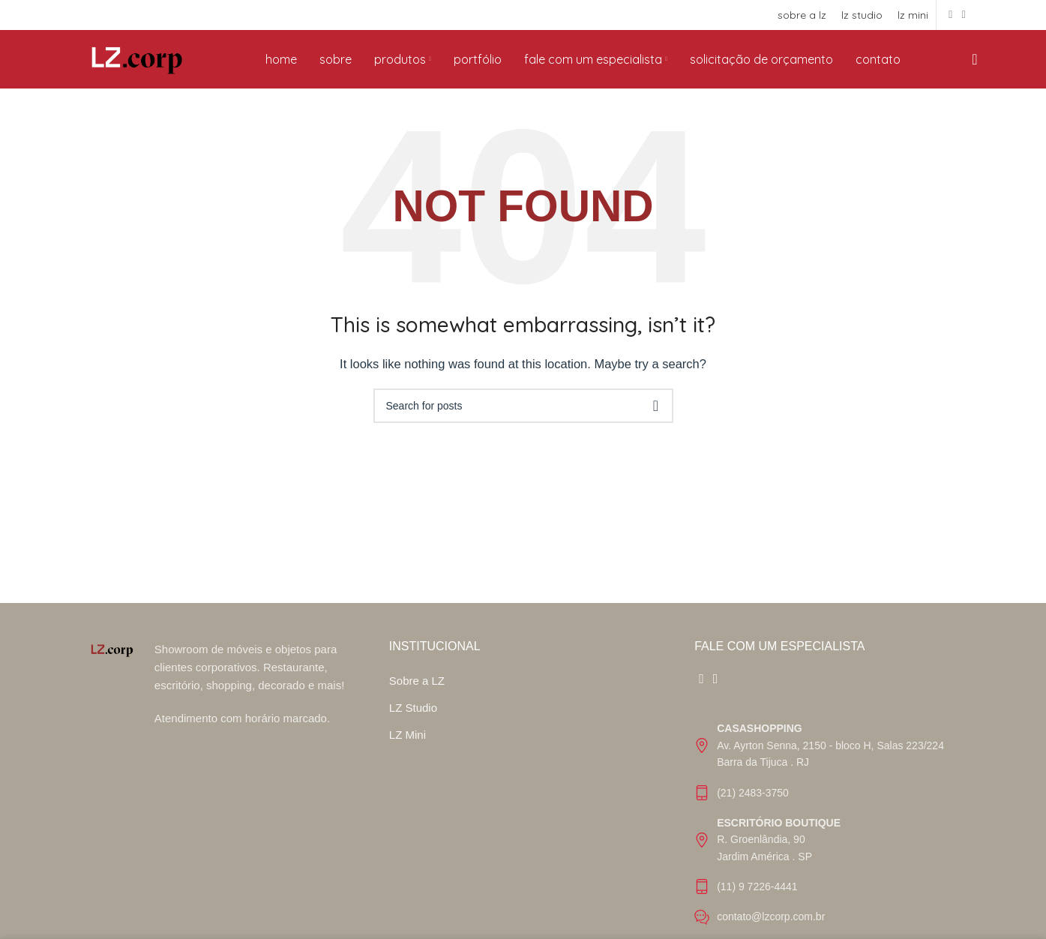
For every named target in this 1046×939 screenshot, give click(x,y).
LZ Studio (413, 720)
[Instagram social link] (963, 15)
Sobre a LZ (417, 693)
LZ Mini (407, 747)
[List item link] (828, 758)
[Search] (970, 66)
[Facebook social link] (950, 15)
